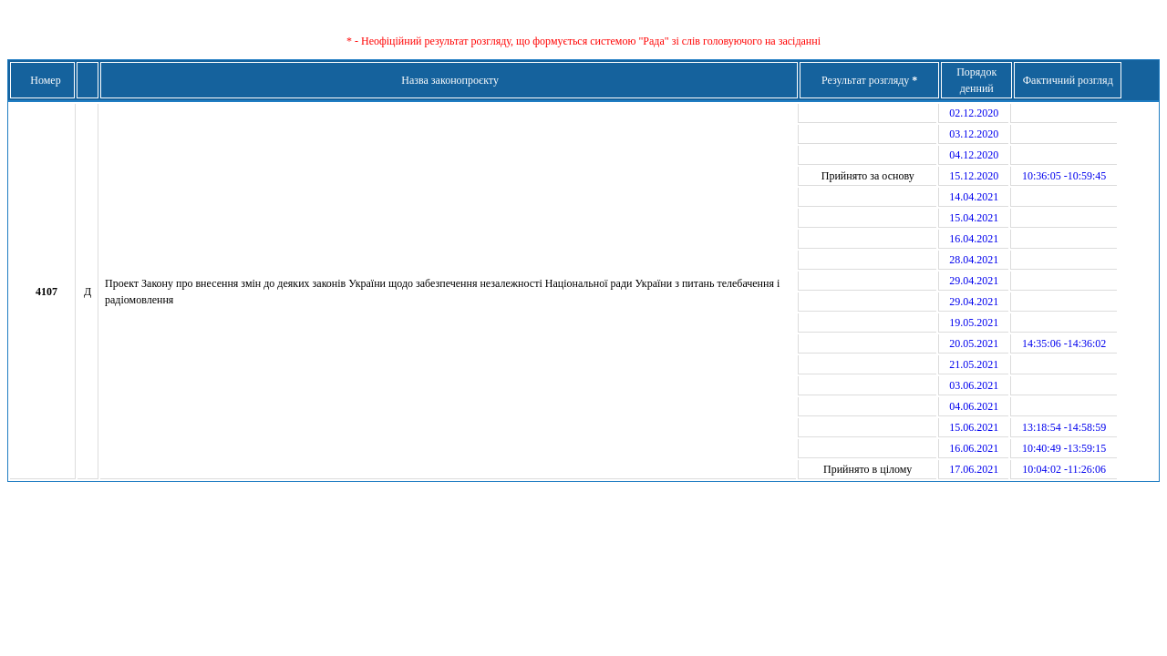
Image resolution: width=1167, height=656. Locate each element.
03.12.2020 (973, 134)
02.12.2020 (973, 113)
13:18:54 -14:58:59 (1064, 427)
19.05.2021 (973, 322)
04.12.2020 (973, 155)
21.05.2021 (973, 364)
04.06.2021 (973, 406)
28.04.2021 (973, 259)
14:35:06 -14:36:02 (1064, 343)
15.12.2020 (973, 175)
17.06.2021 (973, 469)
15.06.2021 (973, 427)
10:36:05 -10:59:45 (1064, 175)
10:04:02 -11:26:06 (1064, 469)
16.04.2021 (973, 238)
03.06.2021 (973, 385)
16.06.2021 (973, 448)
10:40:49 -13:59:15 (1064, 448)
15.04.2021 (973, 217)
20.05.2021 (973, 343)
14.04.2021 (973, 196)
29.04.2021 (973, 280)
